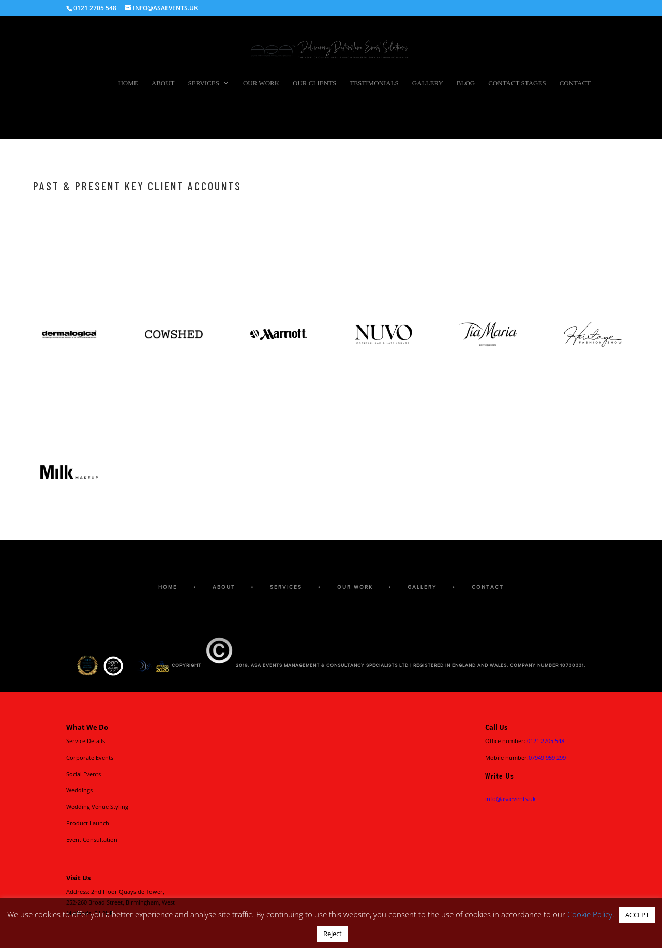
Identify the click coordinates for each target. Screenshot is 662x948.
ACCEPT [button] (637, 915)
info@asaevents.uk (510, 799)
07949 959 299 (547, 757)
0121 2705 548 (545, 741)
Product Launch (87, 823)
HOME (167, 587)
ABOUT (224, 587)
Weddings (79, 790)
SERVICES (286, 587)
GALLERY (422, 587)
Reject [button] (332, 933)
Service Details (85, 741)
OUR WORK (355, 587)
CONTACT (488, 587)
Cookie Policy (589, 914)
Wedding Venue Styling (97, 806)
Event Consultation (91, 839)
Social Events (83, 774)
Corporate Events (89, 757)
